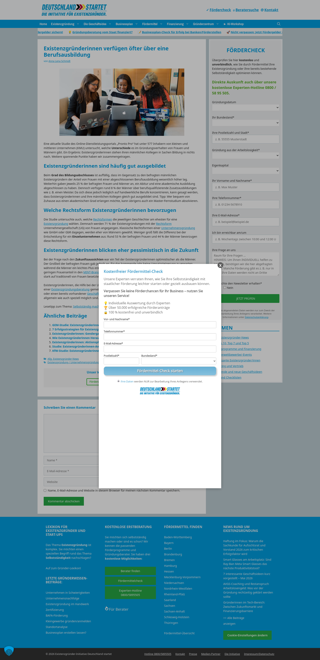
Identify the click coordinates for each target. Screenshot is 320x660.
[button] (9, 651)
